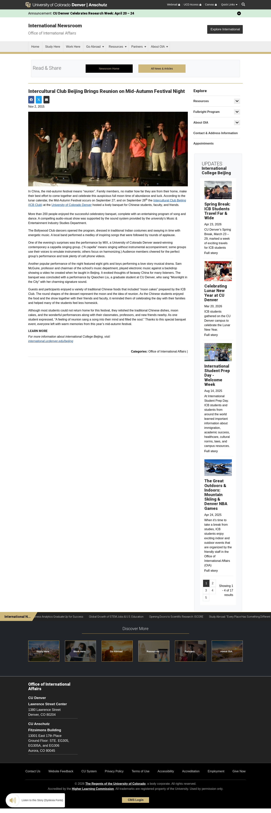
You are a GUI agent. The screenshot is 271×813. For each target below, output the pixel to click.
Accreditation (191, 771)
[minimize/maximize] (239, 13)
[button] (237, 101)
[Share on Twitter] (39, 99)
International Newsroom (55, 25)
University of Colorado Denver (72, 205)
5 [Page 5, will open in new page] (206, 597)
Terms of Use (140, 771)
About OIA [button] (226, 651)
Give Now (239, 771)
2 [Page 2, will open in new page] (212, 583)
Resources (118, 46)
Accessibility (166, 771)
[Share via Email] (46, 99)
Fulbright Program (206, 111)
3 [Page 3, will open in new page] (206, 590)
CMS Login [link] (135, 800)
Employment (216, 771)
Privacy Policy (114, 771)
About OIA (159, 46)
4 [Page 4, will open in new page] (212, 590)
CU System (89, 771)
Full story (211, 253)
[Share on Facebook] (31, 99)
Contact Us (32, 771)
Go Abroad (95, 46)
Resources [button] (153, 651)
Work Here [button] (79, 651)
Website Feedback (60, 771)
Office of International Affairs (52, 33)
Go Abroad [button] (116, 651)
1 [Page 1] (206, 583)
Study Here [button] (42, 651)
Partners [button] (190, 651)
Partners (138, 46)
